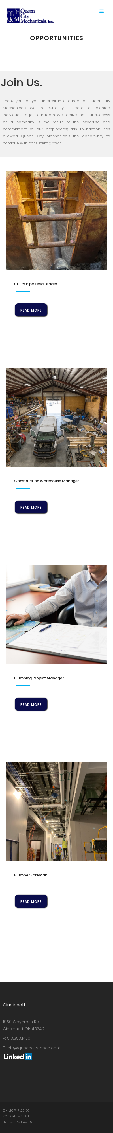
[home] (29, 15)
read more (31, 310)
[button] (101, 11)
